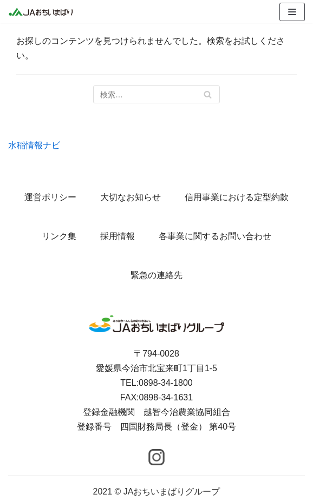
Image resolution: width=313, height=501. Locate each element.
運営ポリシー (50, 197)
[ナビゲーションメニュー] (292, 12)
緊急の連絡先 (156, 275)
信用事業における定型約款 (237, 197)
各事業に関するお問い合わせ (215, 236)
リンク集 (59, 236)
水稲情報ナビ (34, 145)
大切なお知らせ (130, 197)
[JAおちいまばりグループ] (40, 12)
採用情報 (117, 236)
